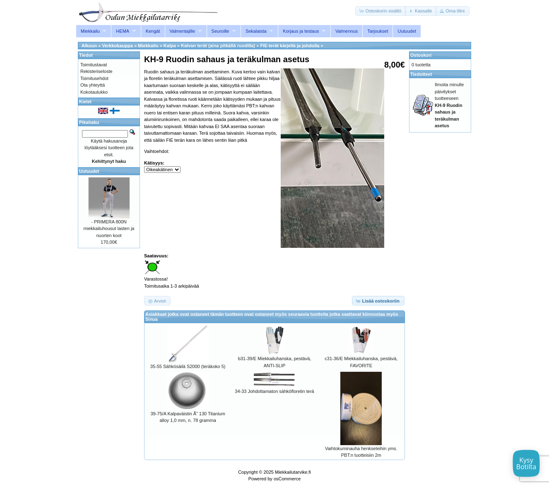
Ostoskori (420, 55)
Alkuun (89, 45)
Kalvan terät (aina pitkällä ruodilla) (218, 45)
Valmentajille (182, 31)
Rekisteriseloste (96, 71)
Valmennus (346, 31)
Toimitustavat (93, 64)
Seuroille (220, 31)
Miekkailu (90, 31)
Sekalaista (256, 31)
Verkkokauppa (117, 45)
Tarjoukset (377, 31)
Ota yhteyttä (92, 84)
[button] (380, 11)
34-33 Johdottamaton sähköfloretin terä (274, 391)
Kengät (153, 31)
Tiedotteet (421, 74)
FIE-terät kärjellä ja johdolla (289, 45)
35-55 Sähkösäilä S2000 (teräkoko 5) (188, 366)
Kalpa (170, 45)
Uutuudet (406, 31)
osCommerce (287, 478)
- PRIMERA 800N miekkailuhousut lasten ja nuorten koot (109, 228)
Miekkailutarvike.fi (293, 472)
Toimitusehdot (94, 78)
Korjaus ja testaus (301, 31)
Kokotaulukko (94, 92)
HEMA (122, 31)
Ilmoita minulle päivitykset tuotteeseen (449, 105)
